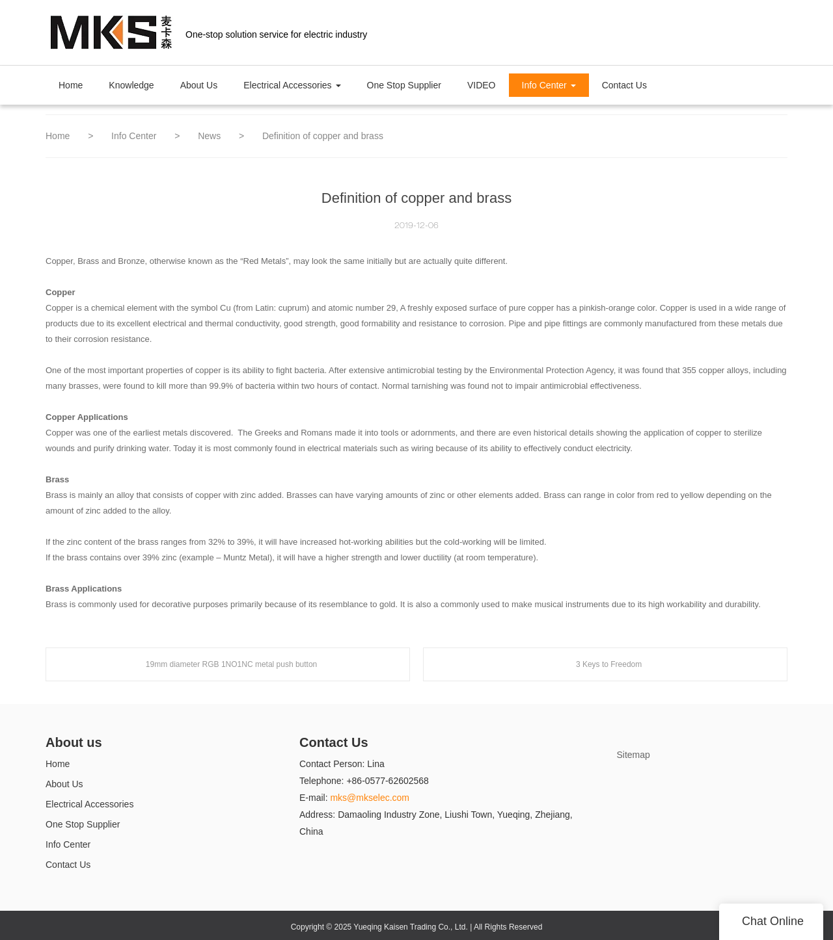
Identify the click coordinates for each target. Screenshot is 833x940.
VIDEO (481, 85)
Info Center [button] (549, 85)
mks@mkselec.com (369, 797)
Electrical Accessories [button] (291, 85)
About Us (199, 85)
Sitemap (633, 755)
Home (71, 85)
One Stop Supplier (404, 85)
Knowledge (131, 85)
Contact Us (624, 85)
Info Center (135, 136)
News (210, 136)
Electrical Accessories (89, 804)
